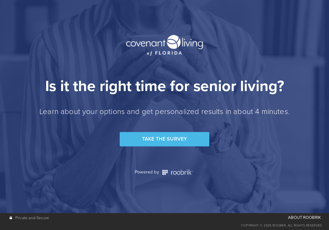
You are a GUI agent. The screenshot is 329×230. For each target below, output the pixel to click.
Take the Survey (164, 139)
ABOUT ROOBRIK (304, 217)
